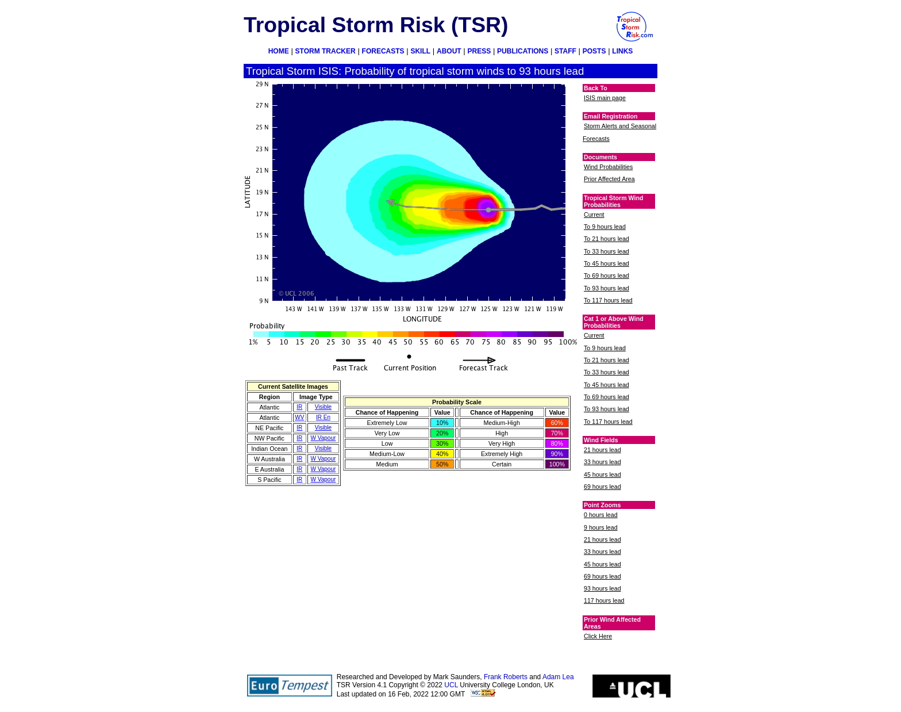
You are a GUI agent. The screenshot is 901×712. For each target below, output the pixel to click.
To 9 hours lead (605, 226)
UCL (451, 685)
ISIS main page (605, 97)
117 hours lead (604, 600)
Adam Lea (558, 677)
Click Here (598, 636)
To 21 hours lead (606, 238)
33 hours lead (602, 461)
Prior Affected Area (609, 178)
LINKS (622, 51)
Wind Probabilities (608, 166)
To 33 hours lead (606, 251)
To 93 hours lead (606, 288)
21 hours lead (602, 449)
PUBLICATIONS (522, 51)
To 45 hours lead (606, 263)
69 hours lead (602, 486)
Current (594, 214)
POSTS (594, 51)
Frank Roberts (505, 677)
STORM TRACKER (325, 51)
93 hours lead (602, 588)
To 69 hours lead (606, 275)
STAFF (565, 51)
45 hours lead (602, 474)
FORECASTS (383, 51)
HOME (278, 51)
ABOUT (449, 51)
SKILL (420, 51)
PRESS (479, 51)
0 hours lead (601, 514)
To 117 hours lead (608, 300)
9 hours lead (601, 527)
